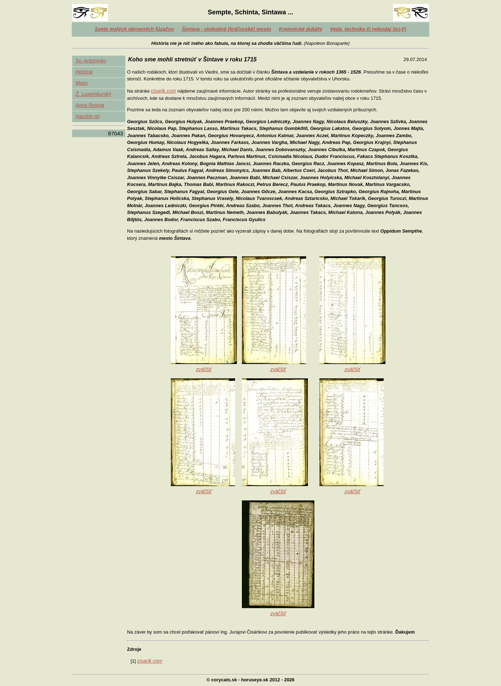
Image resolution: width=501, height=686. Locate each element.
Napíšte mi (87, 116)
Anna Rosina (89, 105)
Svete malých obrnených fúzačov (134, 29)
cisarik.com (163, 91)
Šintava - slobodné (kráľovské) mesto (226, 29)
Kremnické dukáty (300, 29)
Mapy (81, 83)
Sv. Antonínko (90, 61)
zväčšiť (204, 369)
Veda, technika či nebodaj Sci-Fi (368, 29)
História (83, 72)
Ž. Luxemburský (93, 94)
